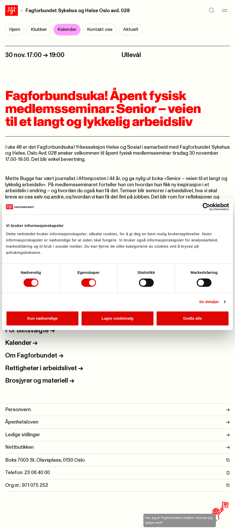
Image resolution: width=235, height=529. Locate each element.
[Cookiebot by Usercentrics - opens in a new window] (206, 207)
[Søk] (212, 10)
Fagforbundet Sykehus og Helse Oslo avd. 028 (78, 10)
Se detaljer (209, 301)
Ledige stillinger (117, 435)
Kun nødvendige (42, 318)
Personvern (117, 410)
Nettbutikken (117, 447)
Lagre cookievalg (118, 318)
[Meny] (224, 10)
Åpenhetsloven (117, 422)
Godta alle (192, 318)
